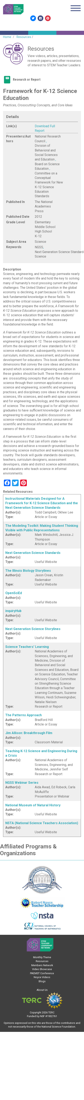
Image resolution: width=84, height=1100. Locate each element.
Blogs (42, 981)
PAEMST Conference (42, 973)
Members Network (42, 965)
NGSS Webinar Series (21, 783)
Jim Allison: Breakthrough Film (28, 733)
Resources (24, 37)
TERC (51, 1012)
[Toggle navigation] (75, 9)
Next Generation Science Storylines (32, 629)
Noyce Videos (42, 977)
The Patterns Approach (23, 715)
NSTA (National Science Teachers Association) (41, 823)
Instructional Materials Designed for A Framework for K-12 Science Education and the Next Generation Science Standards (41, 503)
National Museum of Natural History (32, 805)
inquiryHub (13, 611)
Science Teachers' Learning (27, 647)
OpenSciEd (13, 593)
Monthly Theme (42, 957)
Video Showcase (42, 969)
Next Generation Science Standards (32, 553)
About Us (42, 989)
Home (7, 37)
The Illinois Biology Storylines (28, 571)
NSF (42, 1016)
